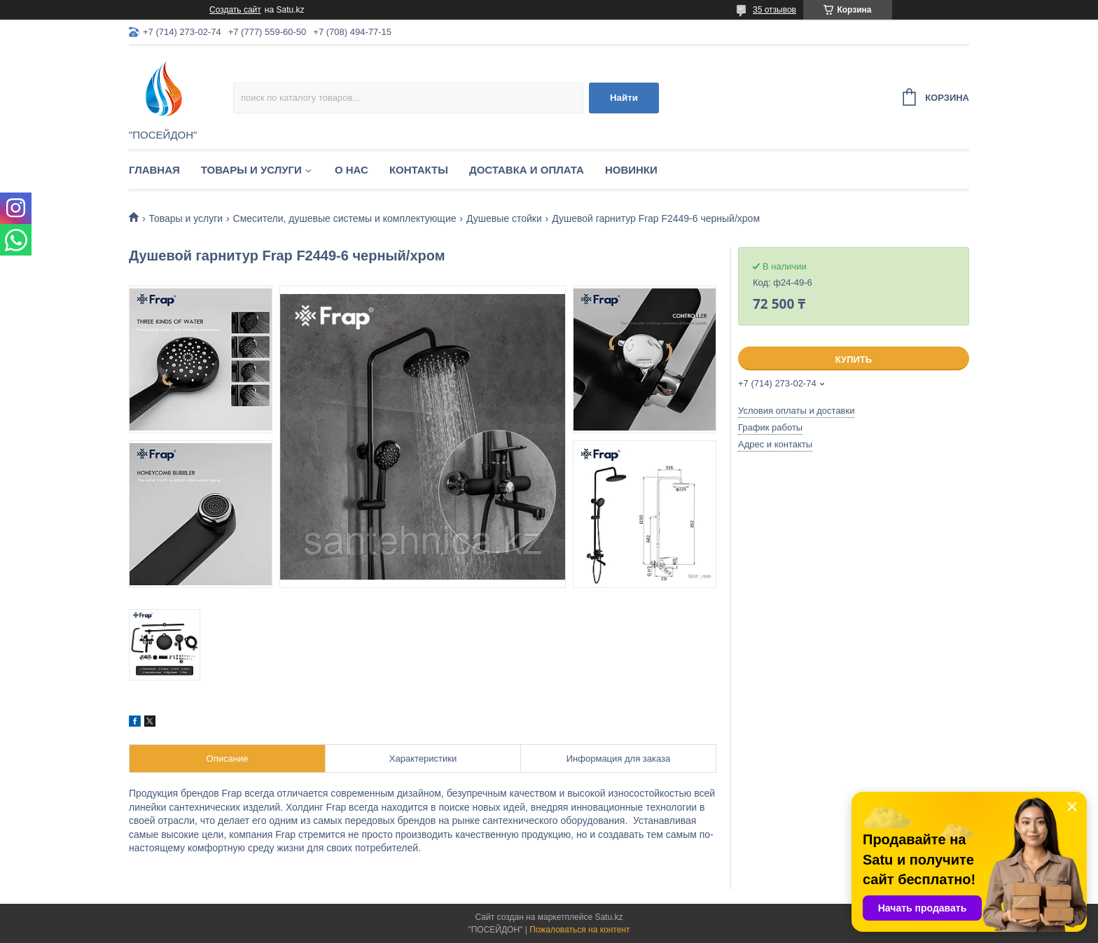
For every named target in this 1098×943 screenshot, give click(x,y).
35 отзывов (774, 10)
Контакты (418, 170)
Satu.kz (609, 917)
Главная (154, 170)
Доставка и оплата (526, 170)
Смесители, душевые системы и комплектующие (345, 218)
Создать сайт (235, 10)
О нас (351, 170)
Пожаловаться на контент (579, 930)
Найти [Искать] (624, 97)
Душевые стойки (504, 218)
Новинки (631, 170)
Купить (853, 359)
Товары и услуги (251, 170)
